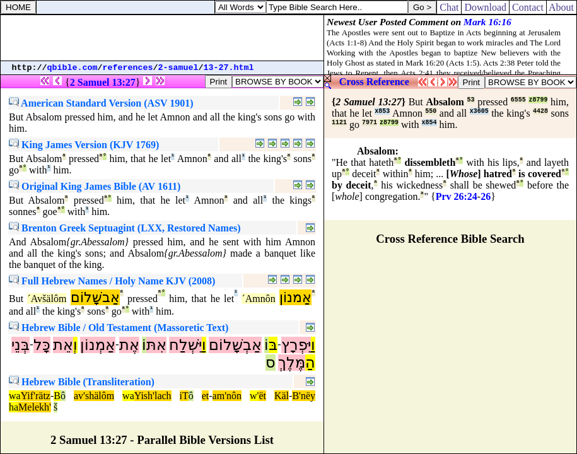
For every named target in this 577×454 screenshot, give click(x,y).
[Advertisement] (162, 38)
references (128, 68)
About (561, 7)
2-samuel (178, 68)
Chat (449, 7)
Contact (528, 7)
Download (485, 7)
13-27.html (229, 68)
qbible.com (72, 68)
